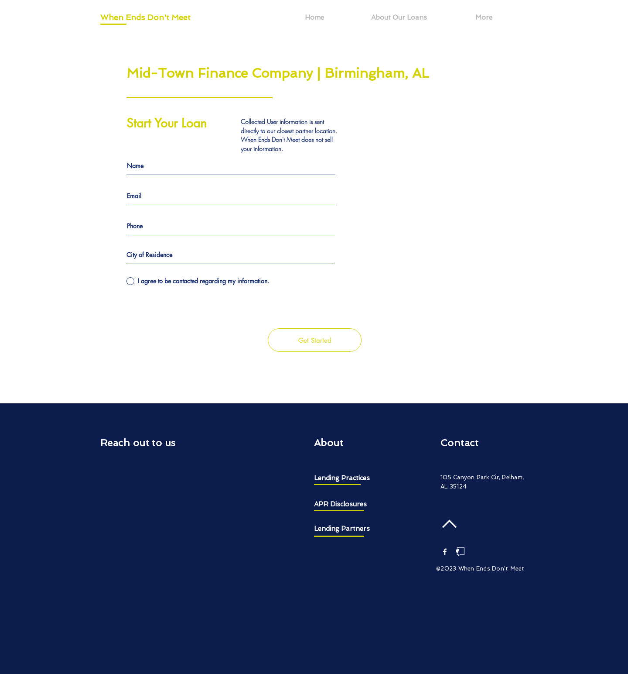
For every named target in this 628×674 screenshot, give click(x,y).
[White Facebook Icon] (444, 551)
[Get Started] (315, 340)
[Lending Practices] (353, 478)
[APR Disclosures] (347, 504)
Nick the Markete (497, 577)
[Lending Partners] (347, 529)
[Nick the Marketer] (460, 551)
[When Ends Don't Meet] (148, 17)
